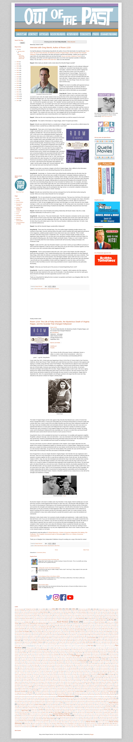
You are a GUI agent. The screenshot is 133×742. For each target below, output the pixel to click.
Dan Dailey (17, 634)
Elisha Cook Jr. (98, 642)
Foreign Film (55, 647)
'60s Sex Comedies (19, 609)
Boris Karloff (86, 622)
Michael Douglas (78, 686)
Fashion (16, 645)
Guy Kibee (101, 655)
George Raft (55, 652)
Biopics (67, 620)
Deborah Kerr (81, 636)
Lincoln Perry (62, 679)
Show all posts (71, 41)
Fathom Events (23, 645)
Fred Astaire (51, 649)
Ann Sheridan (91, 613)
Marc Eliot (28, 682)
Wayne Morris (64, 723)
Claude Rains (66, 631)
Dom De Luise (115, 637)
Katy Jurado (33, 674)
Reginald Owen (22, 701)
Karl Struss (87, 672)
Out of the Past (20, 192)
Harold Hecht (24, 657)
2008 (17, 98)
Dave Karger (101, 634)
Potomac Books (106, 698)
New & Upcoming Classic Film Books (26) (48, 559)
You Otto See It (48, 726)
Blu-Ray (111, 620)
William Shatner (90, 725)
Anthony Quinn (57, 615)
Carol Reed (96, 625)
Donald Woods (56, 639)
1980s (94, 609)
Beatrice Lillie (55, 618)
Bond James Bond (44, 622)
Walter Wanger (70, 721)
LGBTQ (20, 679)
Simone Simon (34, 710)
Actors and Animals (41, 610)
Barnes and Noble (66, 56)
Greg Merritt (55, 332)
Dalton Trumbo (113, 632)
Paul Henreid (104, 694)
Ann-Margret (104, 613)
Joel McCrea (36, 669)
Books (38, 288)
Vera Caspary (59, 720)
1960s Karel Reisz (82, 609)
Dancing (56, 634)
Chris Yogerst (18, 629)
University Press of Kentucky (26, 720)
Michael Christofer (61, 686)
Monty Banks (85, 688)
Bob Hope (22, 622)
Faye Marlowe (52, 645)
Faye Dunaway (44, 645)
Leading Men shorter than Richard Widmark (49, 567)
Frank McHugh (35, 649)
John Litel (26, 671)
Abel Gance (17, 610)
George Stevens (95, 652)
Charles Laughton (29, 628)
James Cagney (91, 663)
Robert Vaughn (70, 704)
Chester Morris (96, 628)
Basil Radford (48, 618)
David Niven (26, 636)
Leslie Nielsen (106, 677)
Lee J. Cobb (35, 677)
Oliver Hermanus (45, 693)
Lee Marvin (41, 677)
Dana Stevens (43, 634)
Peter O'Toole (21, 698)
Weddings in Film (73, 723)
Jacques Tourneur (69, 663)
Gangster (33, 651)
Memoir (115, 685)
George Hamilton (22, 652)
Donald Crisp (39, 639)
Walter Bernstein (53, 721)
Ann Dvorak (70, 613)
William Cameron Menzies (25, 725)
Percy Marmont (46, 696)
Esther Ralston (86, 643)
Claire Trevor (98, 629)
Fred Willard (74, 649)
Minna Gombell (50, 688)
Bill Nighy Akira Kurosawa (28, 620)
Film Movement (82, 645)
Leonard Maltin (82, 677)
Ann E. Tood (76, 613)
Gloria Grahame (87, 654)
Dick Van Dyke (72, 637)
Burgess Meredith (22, 625)
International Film (75, 662)
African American (67, 610)
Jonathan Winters (99, 671)
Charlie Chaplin (69, 628)
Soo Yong (83, 710)
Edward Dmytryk (27, 642)
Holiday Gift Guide (95, 658)
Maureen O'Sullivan (64, 685)
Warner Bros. (28, 723)
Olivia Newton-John (78, 693)
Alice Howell (61, 612)
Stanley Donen (29, 712)
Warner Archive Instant (102, 721)
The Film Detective (111, 715)
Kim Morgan (74, 674)
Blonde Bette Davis (101, 620)
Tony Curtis (17, 718)
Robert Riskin (48, 704)
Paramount (53, 694)
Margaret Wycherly (53, 682)
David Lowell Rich (114, 634)
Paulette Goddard (37, 696)
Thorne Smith (77, 717)
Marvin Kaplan (76, 683)
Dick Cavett (53, 637)
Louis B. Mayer (26, 680)
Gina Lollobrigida (54, 654)
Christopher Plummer (40, 629)
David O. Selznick (34, 636)
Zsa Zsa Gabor (90, 726)
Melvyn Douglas (109, 685)
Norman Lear (104, 691)
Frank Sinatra (43, 649)
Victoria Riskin (92, 720)
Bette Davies (96, 618)
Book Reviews (40, 545)
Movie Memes (107, 688)
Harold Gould (17, 657)
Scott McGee (114, 707)
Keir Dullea (54, 674)
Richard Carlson (100, 701)
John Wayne (61, 671)
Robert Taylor (62, 704)
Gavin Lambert (54, 651)
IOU (89, 662)
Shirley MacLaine (72, 709)
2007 (17, 100)
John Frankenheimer (104, 669)
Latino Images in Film (84, 676)
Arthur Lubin (36, 616)
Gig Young (39, 654)
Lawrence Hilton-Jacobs (19, 677)
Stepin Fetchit (82, 712)
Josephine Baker (30, 672)
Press (17, 213)
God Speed (103, 654)
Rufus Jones (95, 706)
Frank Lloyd (28, 649)
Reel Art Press (110, 699)
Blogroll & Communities (19, 220)
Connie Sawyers (115, 631)
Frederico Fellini (91, 649)
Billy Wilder (48, 620)
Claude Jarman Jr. (58, 631)
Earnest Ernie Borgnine (42, 640)
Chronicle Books (50, 629)
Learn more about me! (106, 116)
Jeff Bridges (112, 666)
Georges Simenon (113, 652)
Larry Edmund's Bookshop (52, 676)
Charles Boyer (105, 626)
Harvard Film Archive (93, 657)
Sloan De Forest (49, 710)
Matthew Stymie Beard (44, 685)
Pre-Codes (113, 698)
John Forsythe (96, 669)
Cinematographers (90, 629)
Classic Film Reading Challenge (19, 209)
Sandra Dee (79, 707)
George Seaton (87, 652)
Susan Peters (107, 713)
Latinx (94, 676)
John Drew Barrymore (74, 669)
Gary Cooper (46, 651)
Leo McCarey (69, 677)
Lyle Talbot (94, 680)
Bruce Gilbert (98, 623)
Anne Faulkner (42, 615)
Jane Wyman (105, 665)
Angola (52, 613)
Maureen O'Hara (54, 685)
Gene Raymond (82, 651)
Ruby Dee (89, 706)
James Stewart (42, 665)
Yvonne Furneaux (68, 726)
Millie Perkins (42, 688)
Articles (18, 200)
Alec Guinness (24, 612)
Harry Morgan (77, 657)
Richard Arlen (75, 701)
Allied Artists (105, 612)
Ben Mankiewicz (80, 618)
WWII (33, 726)
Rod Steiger (112, 704)
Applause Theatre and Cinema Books (85, 615)
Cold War (95, 631)
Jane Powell (77, 665)
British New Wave (78, 623)
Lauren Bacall (100, 676)
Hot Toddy (38, 660)
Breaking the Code (25, 623)
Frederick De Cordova (82, 649)
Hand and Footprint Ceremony (111, 655)
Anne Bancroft (34, 615)
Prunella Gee (32, 699)
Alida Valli (75, 612)
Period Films (53, 696)
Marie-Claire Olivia (68, 682)
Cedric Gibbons (90, 626)
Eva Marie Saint (101, 643)
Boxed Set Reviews (100, 622)
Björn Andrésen (74, 620)
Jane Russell (84, 665)
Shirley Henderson (56, 709)
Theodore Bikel (45, 717)
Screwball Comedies (26, 709)
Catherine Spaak (66, 626)
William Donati (66, 725)
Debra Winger (89, 636)
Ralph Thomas (50, 699)
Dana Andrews (36, 634)
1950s (67, 609)
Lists (90, 679)
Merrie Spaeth (24, 686)
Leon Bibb (75, 677)
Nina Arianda (52, 691)
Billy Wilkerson (55, 620)
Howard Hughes (53, 660)
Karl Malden (80, 672)
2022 (17, 68)
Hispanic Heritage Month (84, 658)
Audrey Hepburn (67, 616)
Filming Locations (30, 647)
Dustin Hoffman (114, 639)
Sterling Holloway (98, 712)
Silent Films (56, 545)
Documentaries (92, 637)
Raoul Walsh (64, 699)
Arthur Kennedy (30, 616)
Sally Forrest (45, 707)
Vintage (115, 720)
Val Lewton (53, 720)
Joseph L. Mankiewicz (20, 672)
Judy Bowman (46, 672)
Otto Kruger (97, 693)
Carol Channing (83, 625)
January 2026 (21, 51)
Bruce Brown (92, 623)
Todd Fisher (108, 717)
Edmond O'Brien (92, 640)
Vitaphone (32, 721)
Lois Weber (109, 679)
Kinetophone (86, 674)
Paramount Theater (61, 694)
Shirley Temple (80, 709)
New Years (30, 691)
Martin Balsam (53, 683)
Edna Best (108, 640)
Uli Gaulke (70, 718)
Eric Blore (40, 643)
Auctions (54, 616)
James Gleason (19, 665)
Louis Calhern (33, 680)
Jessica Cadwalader (59, 668)
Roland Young (37, 706)
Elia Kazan (90, 642)
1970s (88, 609)
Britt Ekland (85, 623)
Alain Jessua (95, 610)
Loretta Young (19, 680)
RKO (62, 703)
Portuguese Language (97, 698)
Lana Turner (36, 676)
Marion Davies (96, 682)
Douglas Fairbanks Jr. (97, 639)
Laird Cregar (29, 676)
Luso (89, 680)
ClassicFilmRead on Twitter (20, 223)
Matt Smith (37, 685)
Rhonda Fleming (50, 701)
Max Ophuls (72, 685)
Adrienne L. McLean (59, 610)
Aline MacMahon (82, 612)
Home (56, 549)
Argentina (102, 615)
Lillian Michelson (49, 679)
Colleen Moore (101, 631)
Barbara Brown (114, 616)
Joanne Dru (21, 669)
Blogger (92, 734)
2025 (17, 61)
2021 (17, 70)
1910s (39, 609)
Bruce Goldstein (106, 623)
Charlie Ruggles (77, 628)
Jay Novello (28, 666)
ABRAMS (23, 610)
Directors (85, 637)
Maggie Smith (17, 682)
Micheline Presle (110, 686)
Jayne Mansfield (35, 666)
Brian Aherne (57, 623)
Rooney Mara (67, 706)
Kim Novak (80, 674)
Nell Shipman (107, 689)
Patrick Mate (91, 694)
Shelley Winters (48, 709)
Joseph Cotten (107, 671)
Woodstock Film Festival (19, 726)
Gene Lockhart (75, 651)
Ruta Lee (21, 707)
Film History (69, 645)
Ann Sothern (98, 613)
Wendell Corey (81, 723)
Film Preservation (109, 645)
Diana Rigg (40, 637)
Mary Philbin (103, 683)
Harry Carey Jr (55, 657)
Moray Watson (99, 688)
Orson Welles (86, 693)
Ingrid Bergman (59, 662)
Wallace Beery (46, 721)
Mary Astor (89, 683)
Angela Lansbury (37, 613)
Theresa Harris (52, 717)
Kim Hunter (68, 674)
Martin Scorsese (60, 683)
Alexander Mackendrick (33, 612)
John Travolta (54, 671)
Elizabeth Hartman (106, 642)
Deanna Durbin (66, 636)
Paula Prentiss (29, 696)
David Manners (19, 636)
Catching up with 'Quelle (46, 626)
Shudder (94, 709)
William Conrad (42, 725)
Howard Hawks (45, 660)
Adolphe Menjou (50, 610)
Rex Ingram (43, 701)
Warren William (56, 723)
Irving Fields (94, 662)
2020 (17, 72)
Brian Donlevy (64, 623)
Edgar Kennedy (78, 640)
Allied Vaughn (112, 612)
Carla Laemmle (75, 625)
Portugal (89, 698)
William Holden (81, 725)
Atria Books (49, 616)
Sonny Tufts (77, 710)
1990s (100, 609)
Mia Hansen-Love (37, 686)
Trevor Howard (30, 718)
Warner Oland (35, 723)
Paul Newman (111, 694)
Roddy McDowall (22, 706)
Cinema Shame (80, 629)
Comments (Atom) (41, 552)
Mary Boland (96, 683)
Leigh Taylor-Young (54, 677)
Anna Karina (111, 613)
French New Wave (111, 649)
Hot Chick (32, 660)
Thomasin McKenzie (70, 717)
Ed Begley (51, 640)
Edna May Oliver (115, 640)
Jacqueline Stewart (60, 663)
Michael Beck (45, 686)
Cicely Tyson (58, 629)
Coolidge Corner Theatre (44, 632)
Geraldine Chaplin (18, 654)
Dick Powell (65, 637)
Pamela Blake (39, 694)
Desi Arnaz (26, 637)
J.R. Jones (107, 662)
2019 (17, 74)
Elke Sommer (18, 643)
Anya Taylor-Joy (73, 615)
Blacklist (80, 620)
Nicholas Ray (45, 691)
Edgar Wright (85, 640)
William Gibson (73, 725)
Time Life (95, 717)
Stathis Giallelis (67, 712)
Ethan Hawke (93, 643)
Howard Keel (61, 660)
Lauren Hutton (107, 676)
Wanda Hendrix (78, 721)
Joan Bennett (73, 668)
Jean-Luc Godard (95, 666)
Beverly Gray (115, 618)
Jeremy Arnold (44, 668)
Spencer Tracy (104, 710)
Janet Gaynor (112, 665)
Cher (91, 628)
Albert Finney (115, 610)
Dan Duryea (23, 634)
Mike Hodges (22, 688)
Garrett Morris (39, 651)
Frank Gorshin (22, 649)
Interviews (56, 288)
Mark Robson (23, 683)
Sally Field (40, 707)
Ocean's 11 (23, 693)
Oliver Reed (52, 693)
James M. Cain (27, 665)
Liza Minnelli (96, 679)
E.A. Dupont (25, 640)
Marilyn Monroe (87, 682)
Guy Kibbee (95, 655)
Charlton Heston (85, 628)
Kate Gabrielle (94, 672)
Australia (80, 616)
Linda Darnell (69, 679)
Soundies (88, 710)
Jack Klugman (30, 663)
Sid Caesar (100, 709)
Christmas (32, 629)
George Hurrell (31, 652)
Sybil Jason (23, 715)
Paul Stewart (22, 696)
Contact (18, 211)
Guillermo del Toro (87, 655)
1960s (73, 609)
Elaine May (69, 642)
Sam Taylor (63, 707)
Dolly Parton (100, 637)
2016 (17, 81)
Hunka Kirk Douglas (94, 660)
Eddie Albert (63, 640)
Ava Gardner (91, 616)
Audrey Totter (75, 616)
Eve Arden (108, 643)
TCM (50, 715)
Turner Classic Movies (48, 718)
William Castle (34, 725)
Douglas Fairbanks (87, 639)
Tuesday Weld (38, 718)
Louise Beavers (56, 680)
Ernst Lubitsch (61, 643)
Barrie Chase (34, 618)
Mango (23, 682)
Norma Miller (72, 691)
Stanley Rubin (45, 712)
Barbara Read (17, 618)
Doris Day (70, 639)
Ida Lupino (22, 662)
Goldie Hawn (111, 654)
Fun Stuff (28, 651)
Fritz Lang (21, 651)
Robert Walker (85, 704)
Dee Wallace (95, 636)
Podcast (84, 698)
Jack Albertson (114, 662)
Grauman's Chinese (38, 655)
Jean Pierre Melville (66, 666)
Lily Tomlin (56, 679)
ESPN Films (79, 643)
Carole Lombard (111, 625)
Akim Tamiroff (82, 610)
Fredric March (98, 649)
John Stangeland (46, 671)
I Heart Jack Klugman (105, 660)
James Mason (34, 665)
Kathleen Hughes (18, 674)
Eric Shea (46, 643)
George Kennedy (39, 652)
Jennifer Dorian (29, 668)
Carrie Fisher (22, 626)
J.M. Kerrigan (101, 662)
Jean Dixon (42, 666)
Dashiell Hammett (93, 634)
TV (57, 718)
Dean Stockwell (49, 636)
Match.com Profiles (29, 685)
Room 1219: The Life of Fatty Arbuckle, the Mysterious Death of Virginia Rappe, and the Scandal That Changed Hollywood (59, 52)
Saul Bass (93, 707)
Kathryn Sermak (26, 674)
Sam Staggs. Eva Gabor (55, 707)
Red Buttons (96, 699)
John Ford (89, 669)
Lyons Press (99, 680)
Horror (21, 660)
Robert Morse (30, 704)
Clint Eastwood (83, 631)
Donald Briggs (33, 639)
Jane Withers (98, 665)
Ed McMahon (56, 640)
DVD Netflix (17, 640)
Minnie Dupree (57, 688)
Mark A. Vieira (111, 682)
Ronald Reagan (60, 706)
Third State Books (60, 717)
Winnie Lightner (114, 725)
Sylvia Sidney (39, 715)
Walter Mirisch (62, 721)
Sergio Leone (34, 709)
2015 (17, 83)
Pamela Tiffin (46, 694)
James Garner (115, 663)
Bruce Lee (113, 623)
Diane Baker (46, 637)
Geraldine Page (27, 654)
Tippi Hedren (101, 717)
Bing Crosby (61, 620)
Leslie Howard (98, 677)
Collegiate (108, 631)
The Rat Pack (24, 717)
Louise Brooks (63, 680)
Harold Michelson (38, 657)
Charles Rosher (38, 628)
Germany (33, 654)
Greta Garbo (67, 655)
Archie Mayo (96, 615)
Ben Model (89, 618)
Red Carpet (102, 699)
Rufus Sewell (101, 706)
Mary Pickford (110, 683)
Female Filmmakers (60, 645)
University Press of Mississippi (42, 720)
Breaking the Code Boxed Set (38, 623)
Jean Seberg (74, 666)
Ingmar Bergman (51, 662)
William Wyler (106, 725)
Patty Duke (98, 694)
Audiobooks (60, 616)
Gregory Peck (60, 655)
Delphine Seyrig (103, 636)
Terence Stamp (96, 715)
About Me (18, 217)
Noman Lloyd (65, 691)
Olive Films (30, 693)
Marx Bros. (83, 683)
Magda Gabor (106, 680)
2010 (17, 94)
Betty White (109, 618)
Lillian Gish (42, 679)
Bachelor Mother (99, 616)
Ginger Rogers (63, 654)
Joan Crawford (88, 668)
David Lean (107, 634)
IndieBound (74, 56)
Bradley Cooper (110, 622)
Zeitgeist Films (82, 726)
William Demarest (57, 725)
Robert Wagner (78, 704)
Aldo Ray (18, 612)
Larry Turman (69, 676)
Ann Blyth (64, 613)
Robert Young (99, 704)
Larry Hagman (62, 676)
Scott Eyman (107, 707)
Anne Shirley (50, 615)
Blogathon (93, 620)
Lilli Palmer (36, 679)
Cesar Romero (98, 626)
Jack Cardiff (17, 663)
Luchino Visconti (70, 680)
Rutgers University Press (30, 707)
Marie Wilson (60, 682)
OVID (16, 694)
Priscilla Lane (25, 699)
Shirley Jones (64, 709)
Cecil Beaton (82, 626)
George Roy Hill (70, 652)
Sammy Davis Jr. (71, 707)
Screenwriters (17, 709)
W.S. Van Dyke (38, 721)
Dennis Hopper (19, 637)
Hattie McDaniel (104, 657)
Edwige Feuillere (62, 642)
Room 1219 (53, 327)
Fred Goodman (58, 649)
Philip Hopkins (42, 698)
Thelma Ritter (31, 717)
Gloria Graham (79, 654)
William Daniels (50, 725)
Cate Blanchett (58, 626)
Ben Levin (73, 618)
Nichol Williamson (37, 691)
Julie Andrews (68, 672)
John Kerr (21, 671)
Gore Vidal (30, 655)
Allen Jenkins (98, 612)
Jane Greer (70, 665)
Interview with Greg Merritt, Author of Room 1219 (50, 47)
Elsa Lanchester (26, 643)
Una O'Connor (76, 718)
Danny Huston (69, 634)
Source (64, 495)
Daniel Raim (62, 634)
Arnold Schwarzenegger (110, 615)
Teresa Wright (103, 715)
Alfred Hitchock (43, 612)
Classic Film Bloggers (24, 631)
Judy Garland (53, 672)
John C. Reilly (51, 669)
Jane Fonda (64, 665)
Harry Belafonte (47, 657)
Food (50, 647)
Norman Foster (89, 691)
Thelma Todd (37, 717)
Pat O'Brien (70, 694)
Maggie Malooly (114, 680)
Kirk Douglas (111, 674)
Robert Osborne (39, 704)
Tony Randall (23, 718)
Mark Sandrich (31, 683)
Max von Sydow (86, 685)
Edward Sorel (55, 642)
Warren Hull (42, 723)
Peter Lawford (105, 696)
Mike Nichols (35, 688)
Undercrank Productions (86, 718)
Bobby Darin (28, 622)
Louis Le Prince (48, 680)
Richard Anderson (67, 701)
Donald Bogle (25, 639)
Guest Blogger (76, 655)
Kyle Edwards (22, 676)
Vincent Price (100, 720)
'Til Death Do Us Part (30, 609)
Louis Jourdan (40, 680)
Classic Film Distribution (48, 631)
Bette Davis (102, 618)
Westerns (100, 723)
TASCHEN (46, 715)
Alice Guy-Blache (53, 612)
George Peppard (47, 652)
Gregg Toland (53, 655)
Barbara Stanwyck (26, 618)
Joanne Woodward (28, 669)
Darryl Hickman (85, 634)
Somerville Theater (59, 710)
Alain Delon (89, 610)
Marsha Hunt (45, 683)
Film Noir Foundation (100, 645)
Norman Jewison (97, 691)
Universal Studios (103, 718)
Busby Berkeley (46, 625)
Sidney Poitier (107, 709)
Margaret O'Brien (44, 682)
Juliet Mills (74, 672)
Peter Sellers (28, 698)
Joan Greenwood (104, 668)
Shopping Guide (88, 709)
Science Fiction (99, 707)
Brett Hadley (50, 623)
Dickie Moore (79, 637)
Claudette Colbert (74, 631)
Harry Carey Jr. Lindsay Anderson (66, 657)
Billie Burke (36, 620)
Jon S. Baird (91, 671)
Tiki (86, 717)
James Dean (108, 663)
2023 (17, 66)
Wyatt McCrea (40, 726)
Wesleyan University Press (91, 723)
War (83, 721)
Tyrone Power (63, 718)
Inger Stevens (43, 662)
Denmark (116, 636)
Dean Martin (42, 636)
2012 (17, 89)
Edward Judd (48, 642)
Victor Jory (79, 720)
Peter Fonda (98, 696)
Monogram (79, 688)
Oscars (92, 693)
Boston (91, 622)
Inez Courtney (29, 662)
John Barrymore (43, 669)
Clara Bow (104, 629)
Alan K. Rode (103, 610)
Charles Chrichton (113, 626)
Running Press (109, 706)
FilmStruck (38, 647)
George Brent (111, 651)
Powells (52, 347)
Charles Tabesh (45, 628)
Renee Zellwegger (35, 701)
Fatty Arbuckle (51, 288)
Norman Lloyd (112, 691)
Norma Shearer (80, 691)
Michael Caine (52, 686)
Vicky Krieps (73, 720)
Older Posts (86, 549)
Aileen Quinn (75, 610)
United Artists (95, 718)
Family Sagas (114, 643)
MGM (30, 686)
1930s (53, 609)
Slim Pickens (41, 710)
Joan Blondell (81, 668)
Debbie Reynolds (73, 636)
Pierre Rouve (70, 698)
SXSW (17, 715)
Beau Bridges (62, 618)
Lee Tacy (46, 677)
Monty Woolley (92, 688)
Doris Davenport (63, 639)
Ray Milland (71, 699)
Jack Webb (44, 663)
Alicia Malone (68, 612)
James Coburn (100, 663)
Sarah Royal (86, 707)
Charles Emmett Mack (20, 628)
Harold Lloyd (31, 657)
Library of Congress (27, 679)
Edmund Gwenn (101, 640)
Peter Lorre (111, 696)
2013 (17, 87)
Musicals (34, 690)
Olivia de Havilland (60, 693)
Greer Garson (46, 655)
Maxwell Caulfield (94, 685)
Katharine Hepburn (103, 672)
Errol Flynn (68, 643)
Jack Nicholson (38, 663)
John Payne (32, 671)
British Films (70, 623)
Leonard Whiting (90, 677)
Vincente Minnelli (108, 720)
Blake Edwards (86, 620)
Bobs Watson (36, 622)
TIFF (83, 717)
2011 (17, 91)
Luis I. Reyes (83, 680)
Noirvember (59, 691)
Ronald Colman (52, 706)
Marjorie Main (103, 682)
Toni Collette (114, 717)
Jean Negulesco (57, 666)
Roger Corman (30, 706)
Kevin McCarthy (61, 674)
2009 (17, 96)
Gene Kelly (68, 651)
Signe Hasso (115, 709)
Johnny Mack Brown (77, 671)
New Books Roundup (20, 691)
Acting (27, 610)
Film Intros (75, 645)
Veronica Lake (66, 720)
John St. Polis (39, 671)
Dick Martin (59, 637)
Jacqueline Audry (51, 663)
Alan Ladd (109, 610)
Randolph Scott (57, 699)
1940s (60, 609)
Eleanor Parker (76, 642)
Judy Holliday (61, 672)
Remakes (28, 701)
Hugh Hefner (67, 660)
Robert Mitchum (113, 703)
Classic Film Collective (37, 631)
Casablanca (36, 626)
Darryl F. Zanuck (77, 634)
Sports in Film (111, 710)
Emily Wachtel (34, 643)
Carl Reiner (67, 625)
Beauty (68, 618)
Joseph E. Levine (114, 671)
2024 (17, 64)
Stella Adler (75, 712)
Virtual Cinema (25, 721)
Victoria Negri (85, 720)
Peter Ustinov (35, 698)
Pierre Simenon (78, 698)
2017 (17, 79)
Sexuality (40, 709)
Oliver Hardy (37, 693)
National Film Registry (92, 689)
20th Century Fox (106, 609)
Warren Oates (49, 723)
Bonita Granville (52, 622)
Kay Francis (40, 674)
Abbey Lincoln (114, 609)
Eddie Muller (70, 640)
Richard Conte (108, 701)
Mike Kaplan (29, 688)
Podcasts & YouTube (19, 204)
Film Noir (90, 645)
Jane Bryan (58, 665)
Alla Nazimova (91, 612)
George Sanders (79, 652)
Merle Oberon (17, 686)
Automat (85, 616)
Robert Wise (92, 704)
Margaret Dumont (35, 682)
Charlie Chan (62, 628)
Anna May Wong (26, 615)
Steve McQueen (23, 714)
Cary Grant (29, 626)
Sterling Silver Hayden (109, 712)
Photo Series (57, 698)
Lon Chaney (115, 679)
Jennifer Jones (37, 668)
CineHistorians (71, 629)
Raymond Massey (88, 699)
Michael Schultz (86, 686)
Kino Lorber (101, 674)
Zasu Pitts (75, 726)
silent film (18, 710)
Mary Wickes (21, 685)
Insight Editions (68, 662)
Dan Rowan (29, 634)
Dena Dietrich (110, 636)
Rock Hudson (106, 704)
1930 (49, 609)
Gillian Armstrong (45, 654)
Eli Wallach (83, 642)
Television (83, 715)
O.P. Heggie (17, 693)
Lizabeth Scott (103, 679)
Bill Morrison (18, 620)
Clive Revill (89, 631)
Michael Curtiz (69, 686)
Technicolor (77, 715)
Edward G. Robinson (38, 642)
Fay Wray (37, 645)
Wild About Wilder (108, 723)
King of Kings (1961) (43, 584)
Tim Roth (90, 717)
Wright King (28, 726)
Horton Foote (26, 660)
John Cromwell (66, 669)
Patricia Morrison (84, 694)
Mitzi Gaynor (72, 688)
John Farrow (82, 669)
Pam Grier (33, 694)
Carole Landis (103, 625)
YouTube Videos (58, 726)
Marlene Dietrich (38, 683)
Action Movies (33, 610)
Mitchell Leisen (65, 688)
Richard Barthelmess (91, 701)
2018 (17, 76)
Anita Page (58, 613)
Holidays (104, 659)
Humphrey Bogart (82, 660)
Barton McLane (41, 618)
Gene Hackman (61, 651)
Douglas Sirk (106, 639)
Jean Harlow (49, 666)
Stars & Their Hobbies (55, 712)
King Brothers (93, 674)
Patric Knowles (77, 694)
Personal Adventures (66, 696)
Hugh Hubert (74, 660)
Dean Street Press (57, 636)
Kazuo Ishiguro (47, 674)
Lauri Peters (114, 676)
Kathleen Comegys (113, 672)
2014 (17, 85)
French (104, 649)
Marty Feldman (68, 683)
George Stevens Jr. (104, 652)
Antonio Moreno (65, 615)
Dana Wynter (50, 634)
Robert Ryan (55, 704)
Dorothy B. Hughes (78, 639)
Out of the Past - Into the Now (108, 693)
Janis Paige (22, 666)
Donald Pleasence (47, 639)
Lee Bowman (28, 677)
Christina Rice (26, 629)
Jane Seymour (91, 665)
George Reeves (62, 652)
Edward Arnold (19, 642)
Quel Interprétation (41, 699)
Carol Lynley (90, 625)
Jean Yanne (88, 666)
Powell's (79, 56)
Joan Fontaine (96, 668)
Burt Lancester (30, 625)
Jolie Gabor (85, 671)
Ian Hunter (113, 660)
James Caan (84, 663)
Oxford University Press (23, 694)
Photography (63, 698)
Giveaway (71, 654)
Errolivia (73, 643)
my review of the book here (49, 59)
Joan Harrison (112, 668)
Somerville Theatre (69, 710)
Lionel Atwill (76, 679)
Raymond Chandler (79, 699)
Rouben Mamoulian (82, 706)
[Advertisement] (59, 304)
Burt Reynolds (38, 625)
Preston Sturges (18, 699)
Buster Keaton (44, 288)
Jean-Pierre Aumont (105, 666)
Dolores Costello (108, 637)
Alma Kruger (22, 613)
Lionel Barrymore (83, 679)
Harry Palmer (84, 657)
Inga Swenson (36, 662)
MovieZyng (115, 688)
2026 (17, 49)
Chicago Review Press (106, 628)
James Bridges (77, 663)
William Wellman (98, 725)
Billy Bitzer (42, 620)
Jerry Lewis (51, 668)
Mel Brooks (101, 685)
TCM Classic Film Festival (63, 715)
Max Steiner (79, 685)
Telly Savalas (88, 715)
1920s (35, 288)
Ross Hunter (73, 706)
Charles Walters (54, 628)
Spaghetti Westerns (96, 710)
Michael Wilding (94, 686)
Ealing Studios (32, 640)
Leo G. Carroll (62, 677)
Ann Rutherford (84, 613)
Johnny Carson (69, 671)
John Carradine (58, 669)
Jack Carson (23, 663)
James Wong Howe (50, 665)
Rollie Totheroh (45, 706)
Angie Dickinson (46, 613)
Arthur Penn (43, 616)
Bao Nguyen (107, 616)
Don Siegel (18, 639)
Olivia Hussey (69, 693)
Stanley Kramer (37, 712)
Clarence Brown (111, 629)
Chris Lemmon (115, 628)
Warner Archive (90, 721)
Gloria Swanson (96, 654)
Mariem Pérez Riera (78, 682)
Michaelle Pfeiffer (102, 686)
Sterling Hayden (89, 712)
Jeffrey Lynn (22, 668)
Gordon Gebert (24, 655)
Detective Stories (32, 637)
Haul (110, 657)
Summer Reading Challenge (61, 714)
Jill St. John (66, 668)
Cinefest (64, 629)
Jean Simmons (81, 666)
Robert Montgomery (21, 704)
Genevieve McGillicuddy (92, 651)
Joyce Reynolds (38, 672)
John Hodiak (112, 669)
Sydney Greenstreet (31, 715)
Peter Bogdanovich (90, 696)
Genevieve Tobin (102, 651)
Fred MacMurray (66, 649)
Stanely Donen (22, 712)
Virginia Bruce (17, 721)
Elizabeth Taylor (115, 642)
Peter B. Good (82, 696)
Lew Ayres (112, 677)
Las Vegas (75, 676)
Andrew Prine (29, 613)
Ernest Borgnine (53, 643)
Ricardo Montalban (58, 701)
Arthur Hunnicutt (22, 616)
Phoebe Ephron (50, 698)
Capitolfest (61, 625)
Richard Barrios (82, 701)
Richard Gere (115, 701)
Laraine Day (43, 676)
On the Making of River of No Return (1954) (49, 576)
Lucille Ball (77, 680)
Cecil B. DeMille (74, 626)
